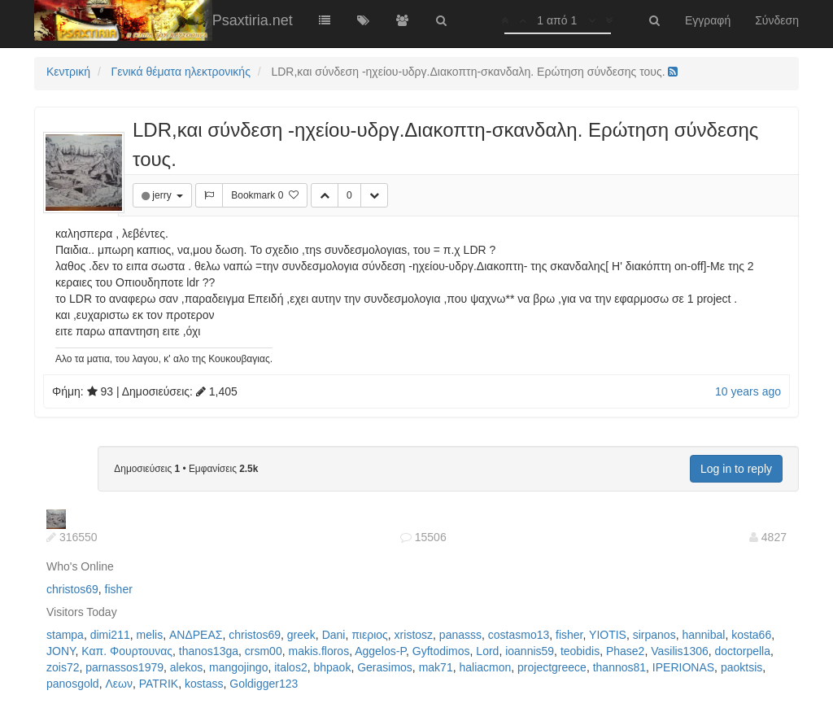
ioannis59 (529, 651)
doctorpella (743, 651)
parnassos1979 (124, 667)
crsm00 (263, 651)
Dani (334, 634)
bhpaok (332, 667)
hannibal (703, 634)
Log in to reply (736, 468)
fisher (119, 589)
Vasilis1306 (680, 651)
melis (150, 634)
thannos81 (619, 667)
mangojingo (238, 667)
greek (301, 634)
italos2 (290, 667)
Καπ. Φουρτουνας (126, 651)
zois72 (62, 667)
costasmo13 (518, 634)
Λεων (119, 683)
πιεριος (369, 634)
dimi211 (110, 634)
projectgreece (552, 667)
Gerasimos (384, 667)
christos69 (72, 589)
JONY (61, 651)
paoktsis (741, 667)
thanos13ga (208, 651)
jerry (163, 195)
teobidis (580, 651)
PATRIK (159, 683)
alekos (186, 667)
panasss (460, 634)
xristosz (414, 634)
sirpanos (654, 634)
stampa (65, 634)
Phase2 (625, 651)
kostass (204, 683)
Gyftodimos (441, 651)
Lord (487, 651)
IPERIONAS (683, 667)
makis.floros (318, 651)
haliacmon (485, 667)
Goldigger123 (263, 683)
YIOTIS (607, 634)
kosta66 (751, 634)
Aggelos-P (380, 651)
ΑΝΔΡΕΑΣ (195, 634)
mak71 (436, 667)
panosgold (72, 683)
